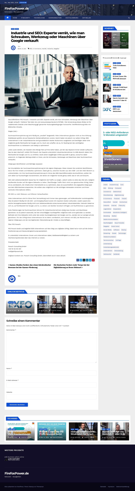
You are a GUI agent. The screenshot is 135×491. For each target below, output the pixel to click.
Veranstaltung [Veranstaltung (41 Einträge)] (118, 250)
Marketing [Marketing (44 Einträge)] (107, 216)
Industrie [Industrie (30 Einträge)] (106, 205)
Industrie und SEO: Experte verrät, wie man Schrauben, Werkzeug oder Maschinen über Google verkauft (48, 37)
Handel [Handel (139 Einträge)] (115, 202)
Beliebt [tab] (114, 58)
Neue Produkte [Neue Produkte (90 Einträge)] (119, 223)
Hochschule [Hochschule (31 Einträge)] (123, 202)
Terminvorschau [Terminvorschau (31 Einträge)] (109, 240)
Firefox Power (24, 310)
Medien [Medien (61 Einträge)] (114, 216)
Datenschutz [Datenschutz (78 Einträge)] (117, 191)
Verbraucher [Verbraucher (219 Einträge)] (107, 254)
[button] (129, 18)
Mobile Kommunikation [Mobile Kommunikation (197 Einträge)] (111, 219)
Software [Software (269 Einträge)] (116, 230)
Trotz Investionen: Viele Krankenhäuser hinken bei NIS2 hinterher (19, 435)
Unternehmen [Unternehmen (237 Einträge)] (108, 250)
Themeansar (40, 486)
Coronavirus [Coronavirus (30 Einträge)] (107, 191)
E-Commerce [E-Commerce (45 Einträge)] (108, 198)
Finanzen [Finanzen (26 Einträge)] (117, 198)
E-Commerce (37, 48)
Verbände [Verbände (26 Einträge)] (116, 254)
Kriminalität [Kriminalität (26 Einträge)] (107, 212)
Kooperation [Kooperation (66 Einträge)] (117, 209)
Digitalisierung (72, 18)
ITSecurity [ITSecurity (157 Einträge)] (122, 205)
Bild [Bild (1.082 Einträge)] (105, 188)
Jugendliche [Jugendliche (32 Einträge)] (107, 209)
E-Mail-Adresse (12, 380)
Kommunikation (55, 18)
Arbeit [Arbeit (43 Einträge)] (105, 184)
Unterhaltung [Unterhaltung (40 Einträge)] (108, 243)
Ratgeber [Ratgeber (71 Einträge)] (106, 226)
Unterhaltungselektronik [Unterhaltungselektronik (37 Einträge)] (111, 247)
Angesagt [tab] (122, 58)
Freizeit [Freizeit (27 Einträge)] (124, 198)
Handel (44, 48)
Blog (13, 28)
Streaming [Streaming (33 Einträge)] (107, 233)
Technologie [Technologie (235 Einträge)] (122, 233)
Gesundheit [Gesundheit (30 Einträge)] (107, 202)
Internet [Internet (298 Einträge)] (113, 205)
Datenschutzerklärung (122, 486)
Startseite (103, 486)
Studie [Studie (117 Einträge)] (114, 233)
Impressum (111, 486)
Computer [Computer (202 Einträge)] (118, 188)
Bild (31, 48)
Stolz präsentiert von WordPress (14, 486)
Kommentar (11, 330)
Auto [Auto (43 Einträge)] (121, 184)
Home (15, 18)
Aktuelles (86, 18)
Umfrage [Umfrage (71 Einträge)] (118, 240)
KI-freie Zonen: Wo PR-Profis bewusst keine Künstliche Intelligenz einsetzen (51, 435)
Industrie (50, 48)
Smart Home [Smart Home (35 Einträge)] (115, 226)
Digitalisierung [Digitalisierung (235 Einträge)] (119, 195)
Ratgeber (56, 48)
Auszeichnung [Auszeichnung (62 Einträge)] (114, 184)
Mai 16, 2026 (110, 164)
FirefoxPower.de (17, 8)
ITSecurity (25, 18)
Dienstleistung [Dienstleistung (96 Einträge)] (108, 195)
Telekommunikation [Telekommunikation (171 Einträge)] (110, 236)
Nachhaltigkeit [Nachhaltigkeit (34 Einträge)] (108, 223)
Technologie (39, 18)
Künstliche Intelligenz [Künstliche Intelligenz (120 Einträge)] (120, 212)
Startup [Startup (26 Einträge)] (123, 230)
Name (9, 368)
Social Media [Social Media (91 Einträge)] (107, 230)
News (17, 28)
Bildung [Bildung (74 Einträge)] (110, 188)
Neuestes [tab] (107, 58)
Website (9, 392)
